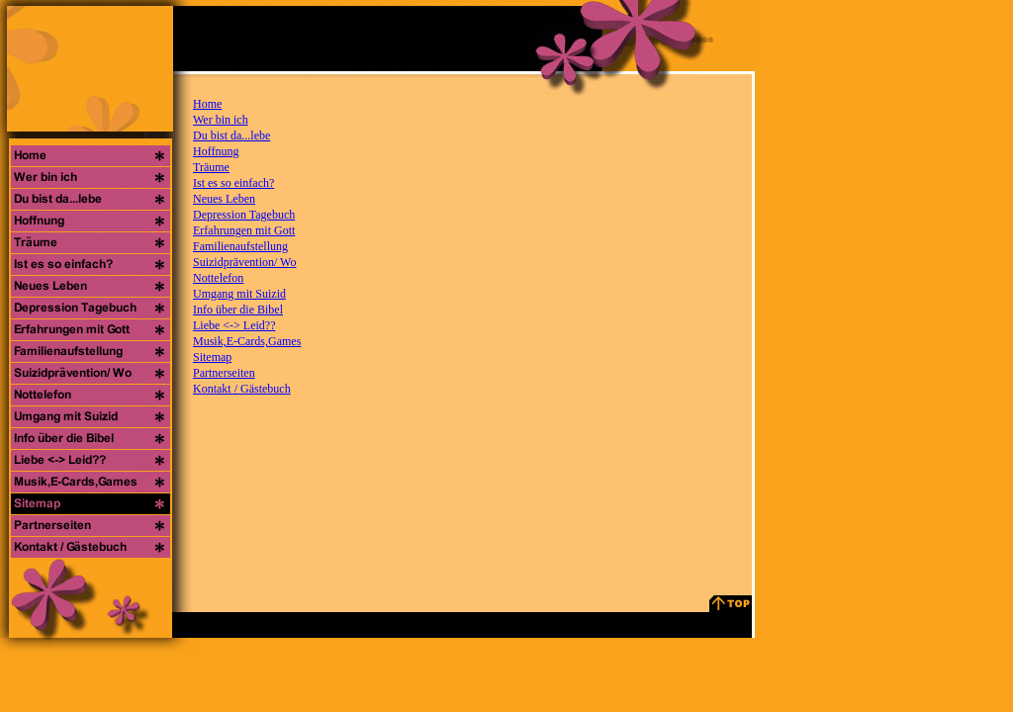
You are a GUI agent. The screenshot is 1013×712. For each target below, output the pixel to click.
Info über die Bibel (238, 309)
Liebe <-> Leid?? (234, 325)
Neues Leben (224, 199)
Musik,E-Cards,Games (247, 341)
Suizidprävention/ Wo (244, 262)
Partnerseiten (224, 373)
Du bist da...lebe (231, 135)
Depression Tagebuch (244, 215)
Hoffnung (215, 151)
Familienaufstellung (240, 246)
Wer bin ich (220, 120)
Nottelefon (218, 278)
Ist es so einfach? (233, 183)
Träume (211, 167)
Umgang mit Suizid (239, 294)
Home (207, 104)
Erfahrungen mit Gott (244, 230)
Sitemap (212, 357)
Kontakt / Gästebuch (242, 389)
